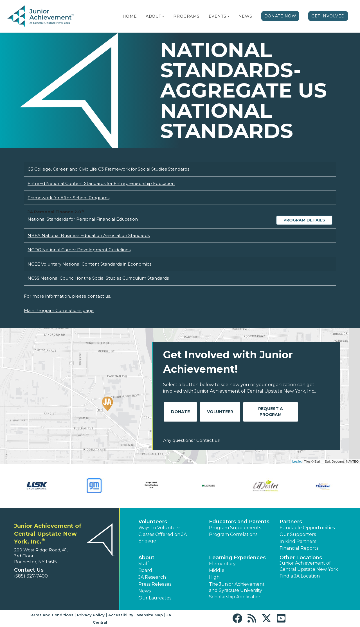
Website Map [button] (150, 615)
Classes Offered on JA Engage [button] (162, 537)
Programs (186, 16)
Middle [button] (216, 570)
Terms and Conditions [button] (51, 615)
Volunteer (220, 411)
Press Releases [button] (154, 584)
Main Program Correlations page (59, 310)
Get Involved (328, 16)
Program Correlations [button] (233, 534)
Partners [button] (291, 521)
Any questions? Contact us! (191, 440)
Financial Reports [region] (299, 548)
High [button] (214, 577)
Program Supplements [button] (235, 527)
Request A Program (270, 411)
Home (130, 16)
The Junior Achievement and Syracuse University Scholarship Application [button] (237, 590)
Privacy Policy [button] (91, 615)
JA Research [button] (152, 577)
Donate (180, 411)
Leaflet (297, 461)
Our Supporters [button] (298, 534)
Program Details (304, 220)
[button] (163, 16)
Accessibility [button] (120, 615)
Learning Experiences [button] (237, 557)
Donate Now (280, 16)
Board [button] (145, 570)
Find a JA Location (300, 576)
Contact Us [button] (29, 569)
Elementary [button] (222, 563)
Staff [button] (143, 563)
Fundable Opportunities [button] (307, 527)
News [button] (144, 591)
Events (217, 16)
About (153, 16)
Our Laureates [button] (154, 598)
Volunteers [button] (152, 521)
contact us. (99, 296)
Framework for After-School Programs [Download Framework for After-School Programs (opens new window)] (68, 197)
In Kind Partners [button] (298, 541)
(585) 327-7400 (31, 576)
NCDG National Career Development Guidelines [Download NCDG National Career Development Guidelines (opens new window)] (79, 249)
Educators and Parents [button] (239, 521)
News (245, 16)
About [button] (146, 557)
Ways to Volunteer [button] (159, 527)
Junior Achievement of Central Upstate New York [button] (309, 566)
